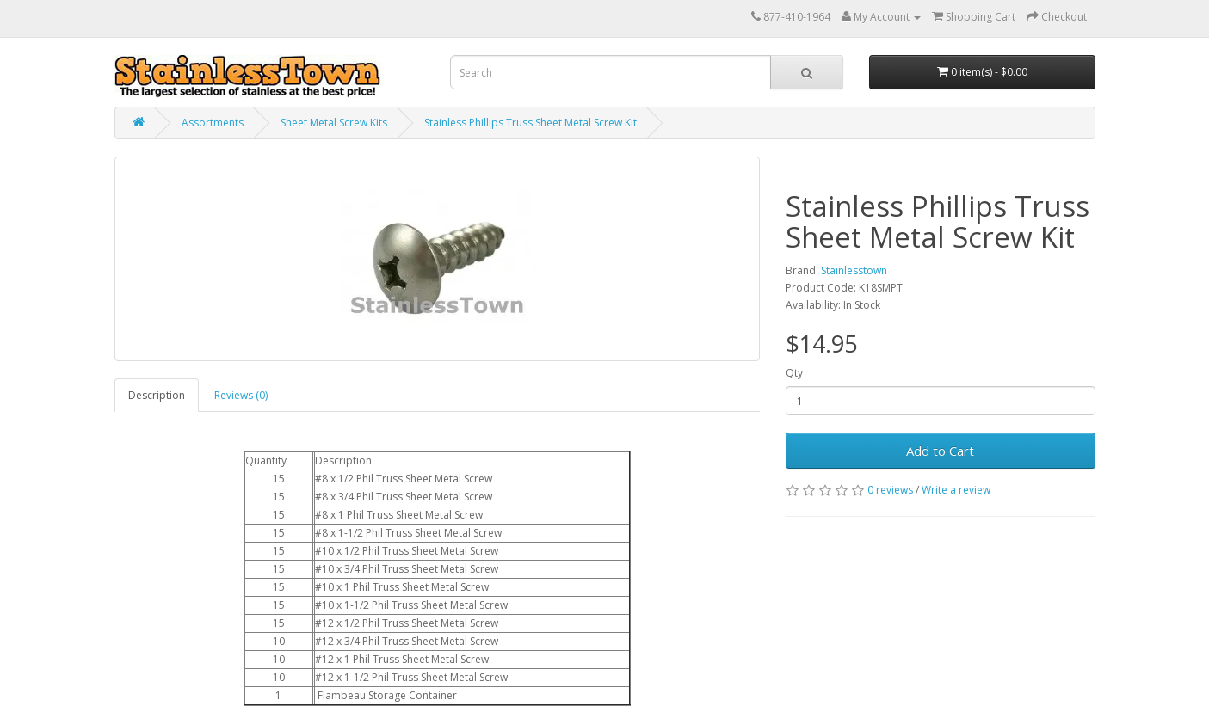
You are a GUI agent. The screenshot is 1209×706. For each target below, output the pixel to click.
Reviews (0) (241, 395)
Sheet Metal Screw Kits (334, 122)
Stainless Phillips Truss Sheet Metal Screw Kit (530, 122)
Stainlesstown (854, 270)
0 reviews (890, 489)
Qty (794, 372)
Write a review (956, 489)
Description (156, 395)
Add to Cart (940, 450)
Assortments (213, 122)
